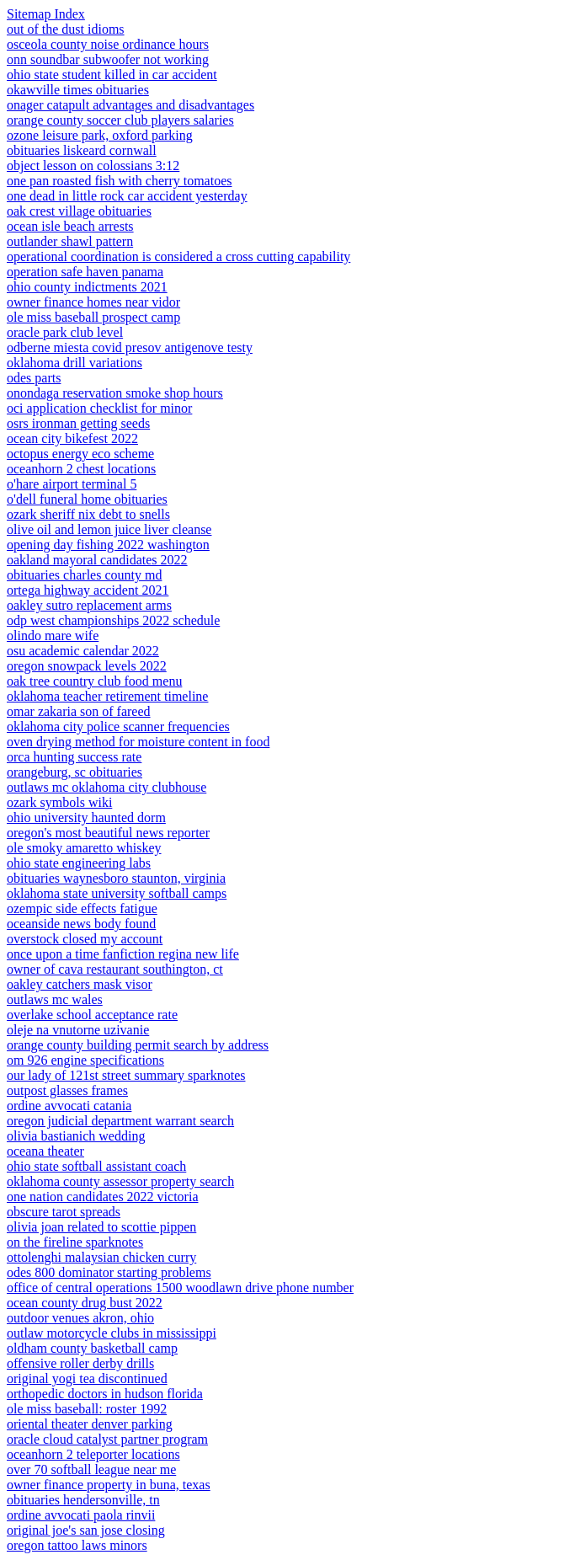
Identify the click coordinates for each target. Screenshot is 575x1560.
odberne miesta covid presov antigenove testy (130, 347)
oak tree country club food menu (94, 681)
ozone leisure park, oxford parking (100, 135)
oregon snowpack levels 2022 (87, 666)
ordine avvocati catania (69, 1105)
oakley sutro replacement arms (89, 605)
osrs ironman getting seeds (78, 423)
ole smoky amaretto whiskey (84, 848)
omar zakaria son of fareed (79, 711)
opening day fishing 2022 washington (108, 544)
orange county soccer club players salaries (120, 120)
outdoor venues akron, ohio (80, 1318)
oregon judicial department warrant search (120, 1121)
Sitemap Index (46, 14)
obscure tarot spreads (63, 1212)
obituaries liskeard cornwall (82, 150)
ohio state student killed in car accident (112, 74)
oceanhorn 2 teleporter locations (93, 1454)
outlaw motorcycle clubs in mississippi (111, 1333)
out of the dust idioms (66, 29)
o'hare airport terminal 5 (71, 484)
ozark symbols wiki (59, 802)
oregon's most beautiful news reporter (108, 832)
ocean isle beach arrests (70, 226)
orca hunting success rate (74, 757)
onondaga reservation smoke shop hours (115, 393)
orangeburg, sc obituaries (74, 772)
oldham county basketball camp (92, 1348)
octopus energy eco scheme (80, 453)
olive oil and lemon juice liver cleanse (109, 529)
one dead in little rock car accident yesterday (127, 196)
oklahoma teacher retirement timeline (107, 696)
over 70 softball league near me (91, 1469)
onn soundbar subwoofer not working (108, 59)
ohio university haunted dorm (86, 817)
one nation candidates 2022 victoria (102, 1196)
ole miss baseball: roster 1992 (87, 1409)
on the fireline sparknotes (75, 1242)
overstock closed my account (84, 939)
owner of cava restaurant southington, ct (115, 969)
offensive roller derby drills (80, 1363)
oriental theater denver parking (90, 1424)
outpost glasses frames (67, 1090)
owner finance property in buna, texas (108, 1484)
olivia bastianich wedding (76, 1136)
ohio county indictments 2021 (87, 287)
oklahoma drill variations (74, 362)
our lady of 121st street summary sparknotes (126, 1075)
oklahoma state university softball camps (116, 893)
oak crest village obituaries (79, 211)
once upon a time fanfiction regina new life (123, 954)
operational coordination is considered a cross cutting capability (178, 256)
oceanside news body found (81, 923)
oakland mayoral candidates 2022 (97, 560)
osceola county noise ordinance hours (108, 44)
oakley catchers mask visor (79, 984)
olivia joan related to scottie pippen (101, 1227)
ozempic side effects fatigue (82, 908)
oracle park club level (65, 332)
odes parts (34, 378)
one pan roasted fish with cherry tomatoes (119, 181)
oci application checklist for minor (99, 408)
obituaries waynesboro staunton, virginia (116, 878)
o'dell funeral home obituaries (87, 499)
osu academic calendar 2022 (83, 651)
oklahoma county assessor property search (120, 1181)
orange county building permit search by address (138, 1045)
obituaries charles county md (84, 575)
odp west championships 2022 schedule (113, 620)
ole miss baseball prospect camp (93, 317)
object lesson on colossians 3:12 (93, 165)
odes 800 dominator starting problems (109, 1272)
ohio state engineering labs (79, 863)
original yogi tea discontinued (87, 1378)
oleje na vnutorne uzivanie (78, 1030)
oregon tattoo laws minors (77, 1545)
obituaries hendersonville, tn (83, 1500)
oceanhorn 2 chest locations (81, 469)
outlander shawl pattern (70, 241)
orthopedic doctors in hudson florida (105, 1393)
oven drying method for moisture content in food (138, 742)
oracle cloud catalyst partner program (107, 1439)
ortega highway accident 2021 (87, 590)
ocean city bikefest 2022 (72, 438)
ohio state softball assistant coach (96, 1166)
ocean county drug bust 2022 (84, 1303)
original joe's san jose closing (86, 1530)
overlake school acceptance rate (92, 1014)
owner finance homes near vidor (93, 302)
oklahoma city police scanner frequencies (118, 726)
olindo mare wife (52, 635)
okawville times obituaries (78, 90)
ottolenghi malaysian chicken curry (101, 1257)
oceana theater (45, 1151)
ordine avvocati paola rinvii (81, 1515)
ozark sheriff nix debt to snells (88, 514)
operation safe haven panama (85, 271)
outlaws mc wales (55, 999)
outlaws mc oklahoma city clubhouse (106, 787)
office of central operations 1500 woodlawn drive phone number (180, 1287)
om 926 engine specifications (85, 1060)
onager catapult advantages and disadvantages (130, 105)
